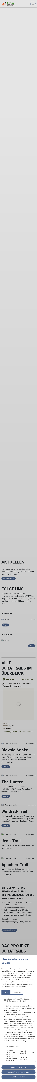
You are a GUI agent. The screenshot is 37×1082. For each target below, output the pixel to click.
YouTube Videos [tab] (16, 992)
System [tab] (6, 992)
